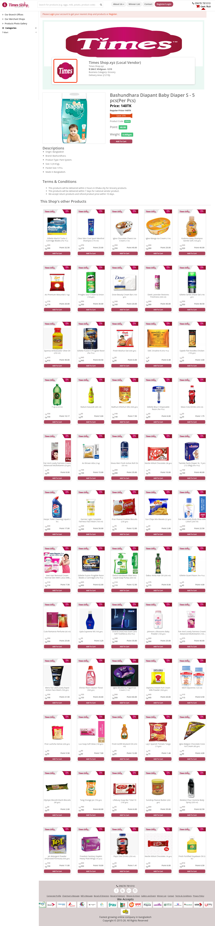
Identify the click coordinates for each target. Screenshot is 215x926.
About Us (118, 4)
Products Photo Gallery (14, 23)
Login (52, 14)
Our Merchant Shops (13, 19)
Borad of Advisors (117, 896)
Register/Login (164, 4)
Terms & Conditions (183, 896)
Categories (9, 28)
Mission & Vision (133, 896)
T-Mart (5, 32)
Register (113, 14)
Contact (148, 4)
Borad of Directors (101, 896)
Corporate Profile (54, 896)
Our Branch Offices (12, 14)
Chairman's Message (70, 896)
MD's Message (87, 896)
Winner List (134, 4)
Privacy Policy (198, 896)
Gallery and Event (148, 896)
